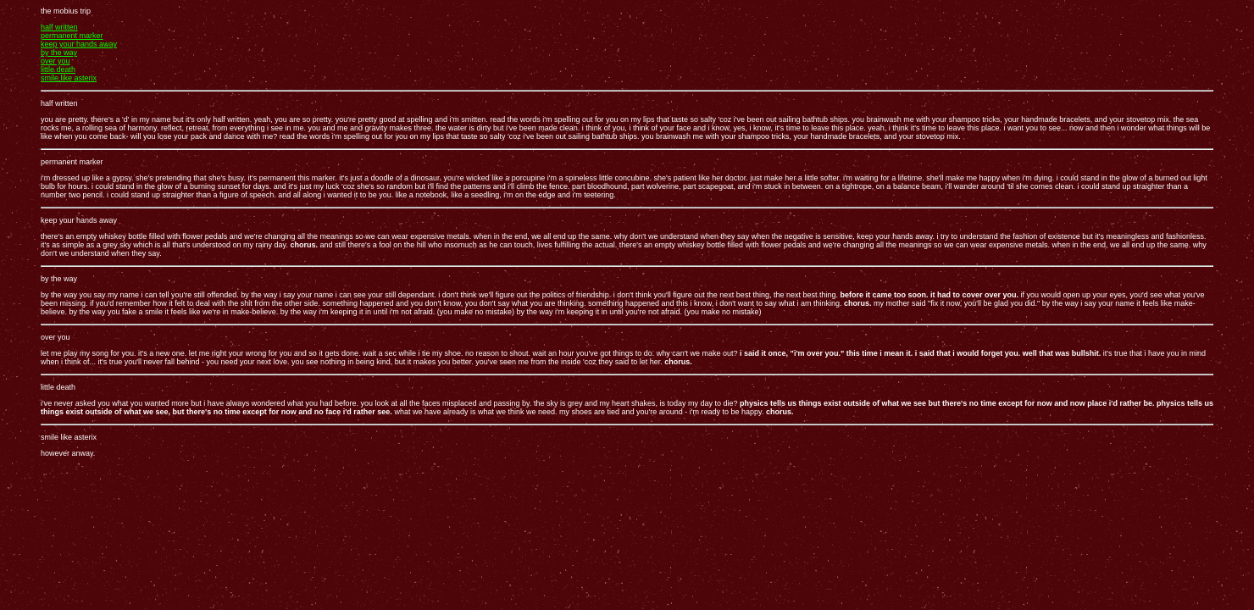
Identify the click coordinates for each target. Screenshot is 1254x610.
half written (59, 27)
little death (58, 69)
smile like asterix (69, 78)
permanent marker (72, 35)
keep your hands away (79, 44)
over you (55, 61)
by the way (59, 52)
